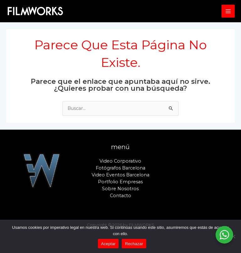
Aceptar (108, 243)
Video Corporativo (120, 161)
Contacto (120, 195)
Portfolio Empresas (120, 182)
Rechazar (134, 243)
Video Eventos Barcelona (120, 175)
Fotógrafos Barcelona (120, 168)
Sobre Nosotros (120, 188)
